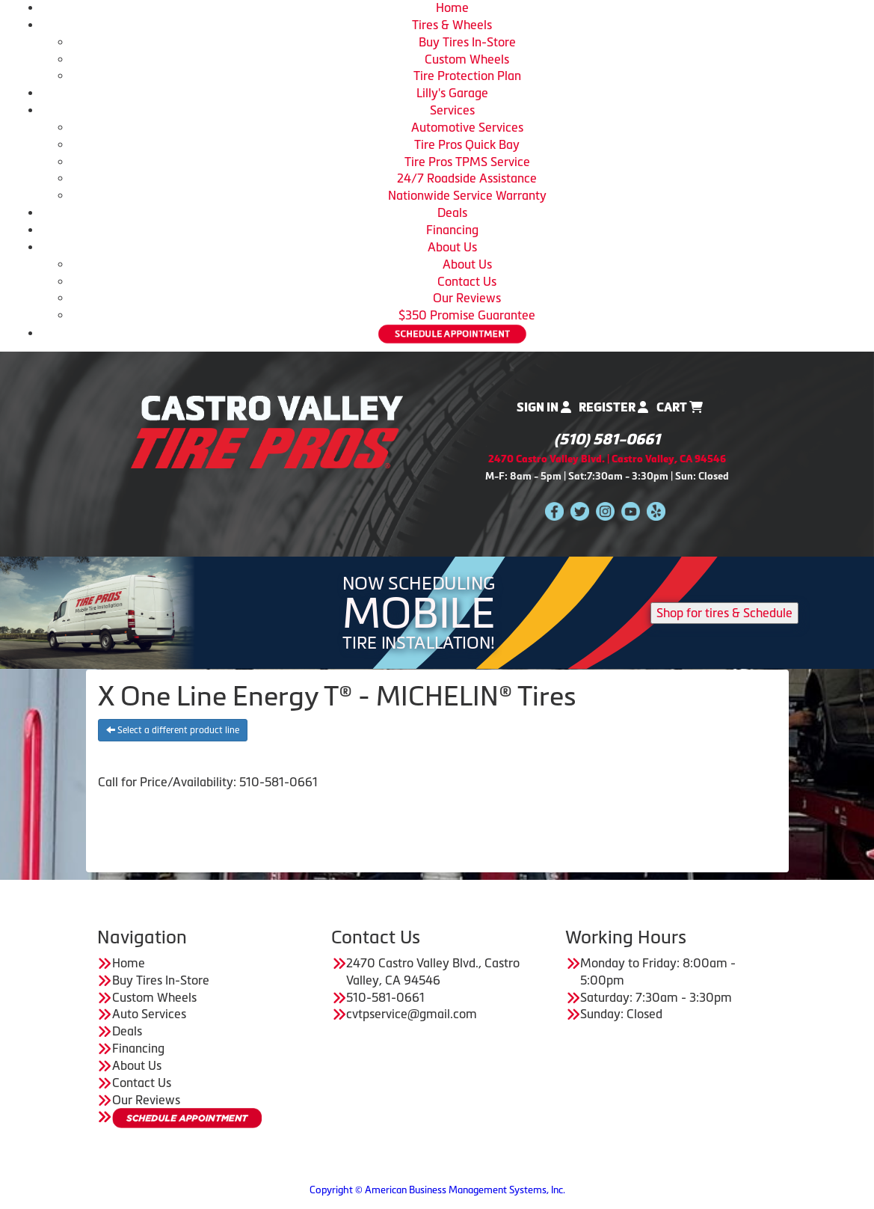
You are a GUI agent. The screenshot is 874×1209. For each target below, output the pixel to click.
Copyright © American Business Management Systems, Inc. (437, 1190)
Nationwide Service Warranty (467, 195)
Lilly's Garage (452, 93)
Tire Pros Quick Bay (467, 144)
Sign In (544, 407)
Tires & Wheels (452, 24)
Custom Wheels (467, 59)
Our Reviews (467, 297)
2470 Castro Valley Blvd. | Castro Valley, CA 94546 (607, 459)
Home (452, 7)
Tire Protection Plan (467, 75)
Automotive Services (467, 127)
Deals (452, 212)
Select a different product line (172, 730)
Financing (452, 229)
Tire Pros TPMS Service (467, 161)
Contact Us (466, 281)
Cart (679, 407)
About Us (452, 247)
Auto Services (149, 1013)
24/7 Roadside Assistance (467, 178)
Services (452, 110)
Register (613, 407)
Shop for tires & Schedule (724, 612)
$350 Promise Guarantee (466, 315)
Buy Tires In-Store (467, 42)
